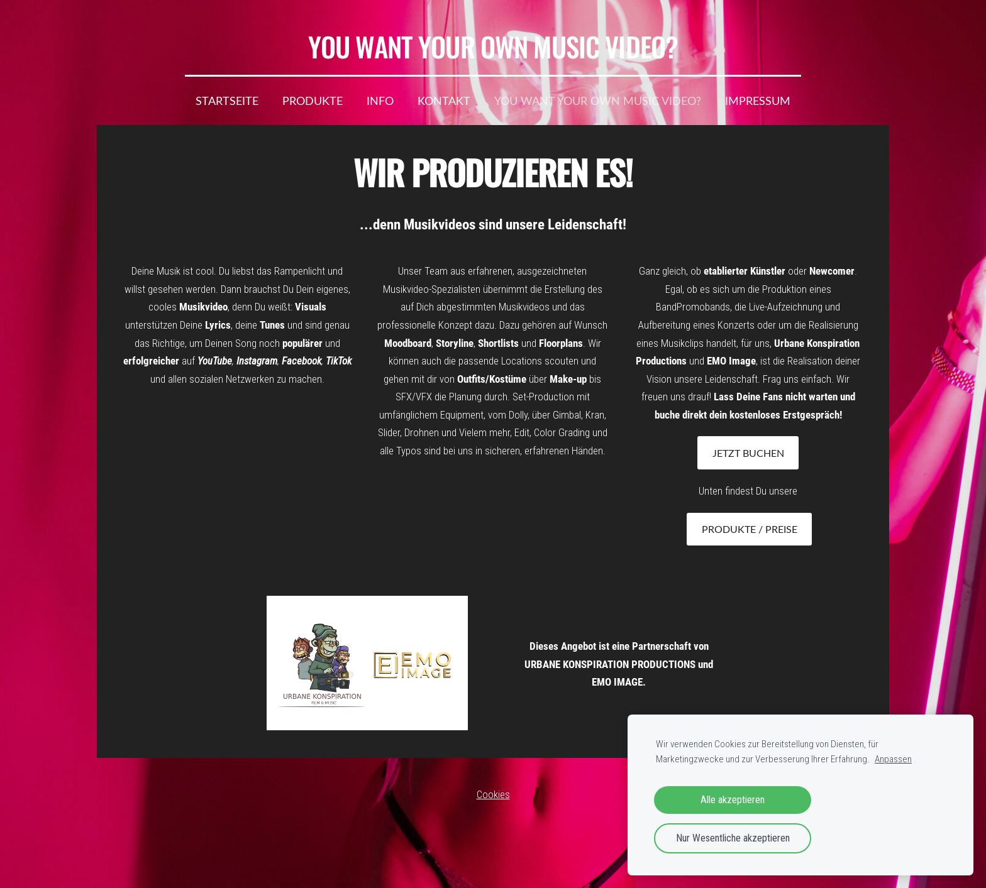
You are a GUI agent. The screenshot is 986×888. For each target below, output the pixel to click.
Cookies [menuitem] (493, 794)
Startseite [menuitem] (227, 100)
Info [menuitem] (380, 100)
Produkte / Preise (749, 529)
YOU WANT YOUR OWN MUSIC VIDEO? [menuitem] (597, 100)
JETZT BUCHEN (748, 453)
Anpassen (893, 759)
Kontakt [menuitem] (444, 100)
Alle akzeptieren (733, 800)
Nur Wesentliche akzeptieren (733, 838)
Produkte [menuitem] (312, 100)
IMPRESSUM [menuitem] (757, 100)
